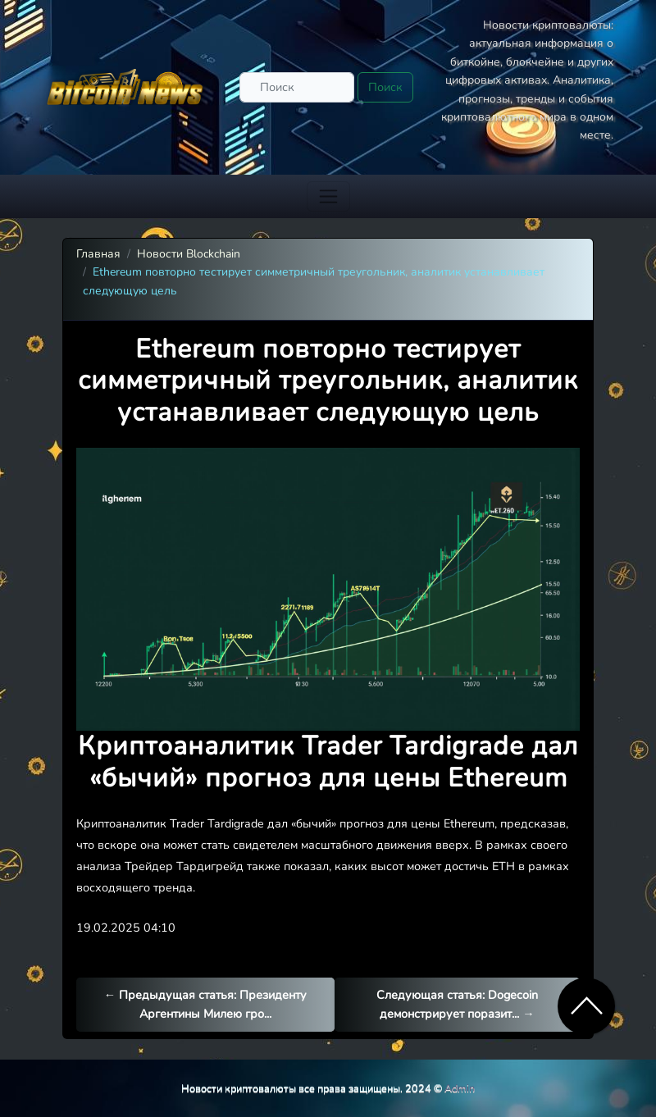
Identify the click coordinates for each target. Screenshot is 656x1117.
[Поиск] (296, 87)
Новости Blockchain (188, 254)
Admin (459, 1088)
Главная (98, 254)
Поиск (385, 87)
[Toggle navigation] (328, 196)
